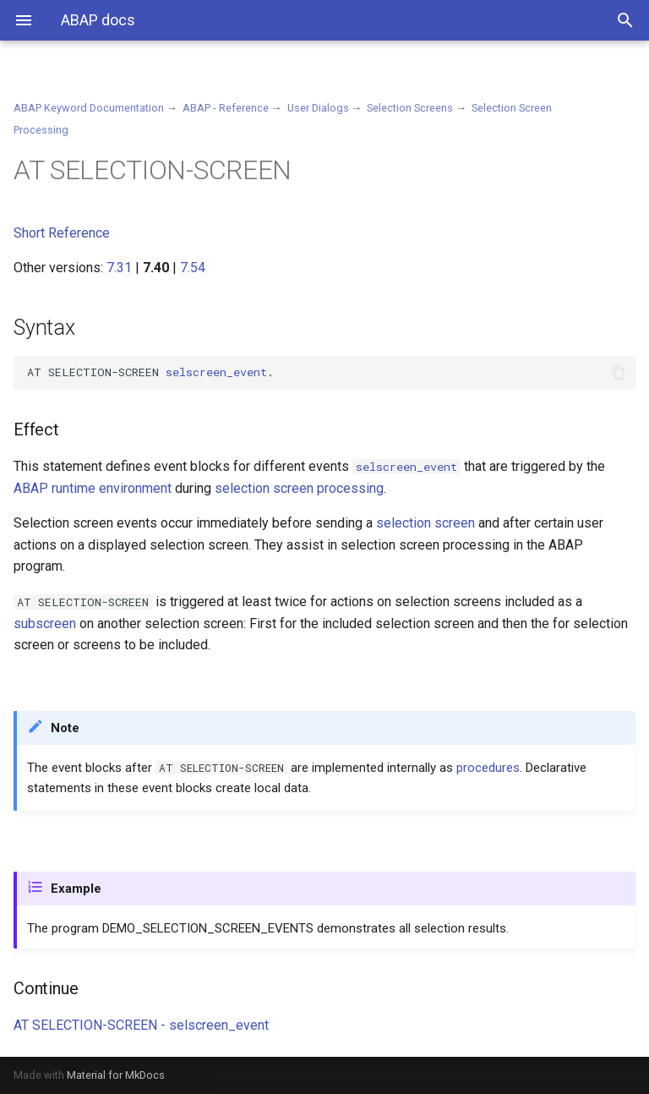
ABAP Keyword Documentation (89, 107)
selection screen (425, 523)
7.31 (119, 268)
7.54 (192, 268)
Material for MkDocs (116, 1075)
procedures (488, 767)
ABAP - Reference (226, 107)
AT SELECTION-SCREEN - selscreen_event (141, 1025)
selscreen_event (216, 372)
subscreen (45, 623)
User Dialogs (318, 107)
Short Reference (62, 233)
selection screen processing (299, 488)
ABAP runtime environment (93, 488)
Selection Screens (410, 107)
